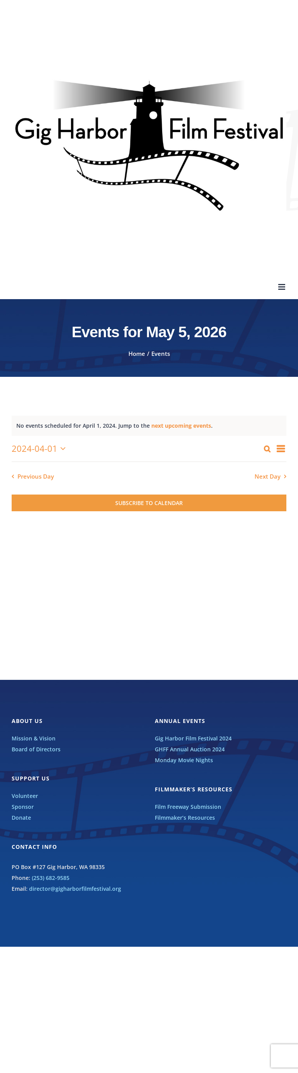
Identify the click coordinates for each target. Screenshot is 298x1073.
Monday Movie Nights (184, 760)
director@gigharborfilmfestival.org (75, 888)
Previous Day (35, 476)
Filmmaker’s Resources (185, 817)
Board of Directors (36, 749)
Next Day (268, 476)
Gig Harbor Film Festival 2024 (193, 738)
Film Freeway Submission (188, 806)
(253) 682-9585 (50, 877)
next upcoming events (181, 425)
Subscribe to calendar (149, 503)
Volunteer (25, 796)
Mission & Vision (33, 738)
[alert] (149, 426)
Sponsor (23, 806)
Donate (21, 817)
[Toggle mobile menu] (282, 287)
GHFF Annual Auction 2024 (190, 749)
